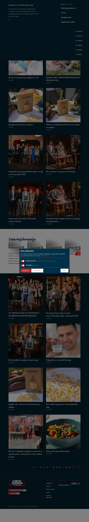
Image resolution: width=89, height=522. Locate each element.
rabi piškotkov (44, 256)
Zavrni (64, 270)
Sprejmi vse (25, 270)
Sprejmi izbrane (37, 270)
